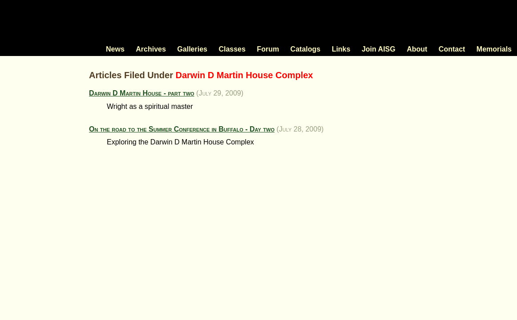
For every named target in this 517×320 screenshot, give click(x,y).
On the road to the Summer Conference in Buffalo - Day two (182, 129)
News (115, 49)
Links (341, 49)
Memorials (494, 49)
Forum (268, 49)
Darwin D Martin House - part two (141, 93)
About (417, 49)
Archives (151, 49)
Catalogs (306, 49)
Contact (452, 49)
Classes (232, 49)
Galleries (192, 49)
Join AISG (379, 49)
